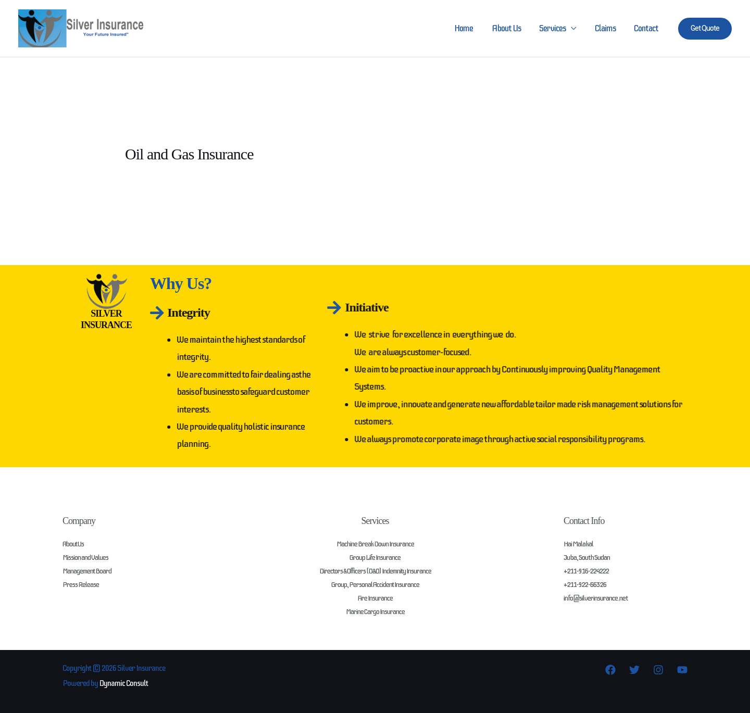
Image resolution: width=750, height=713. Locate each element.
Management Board (88, 571)
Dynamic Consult (124, 683)
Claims (606, 28)
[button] (705, 29)
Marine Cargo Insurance (375, 611)
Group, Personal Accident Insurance (375, 584)
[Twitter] (634, 670)
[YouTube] (682, 670)
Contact (646, 28)
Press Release (81, 584)
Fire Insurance (375, 598)
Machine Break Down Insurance (375, 544)
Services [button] (554, 28)
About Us (508, 28)
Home (467, 28)
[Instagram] (658, 670)
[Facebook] (610, 670)
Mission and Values (86, 557)
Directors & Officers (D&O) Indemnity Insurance (375, 571)
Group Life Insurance (375, 557)
